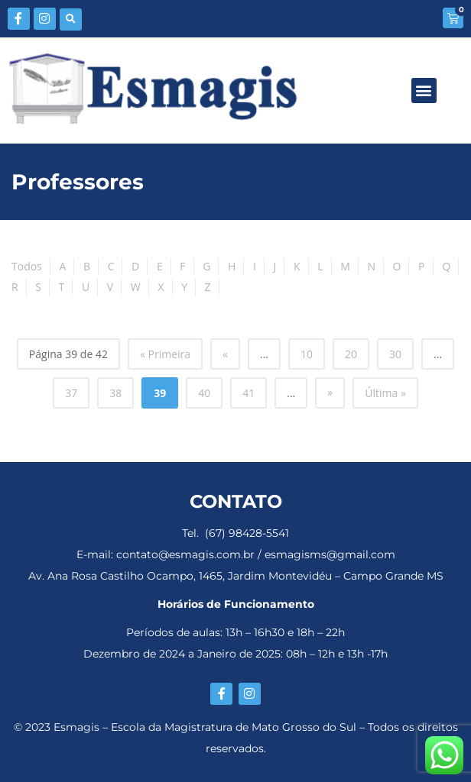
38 (115, 393)
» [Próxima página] (330, 392)
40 (204, 393)
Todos (26, 266)
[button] (71, 19)
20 (351, 354)
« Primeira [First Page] (165, 354)
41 (248, 393)
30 (395, 354)
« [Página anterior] (225, 354)
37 (71, 393)
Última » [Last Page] (385, 393)
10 (306, 354)
